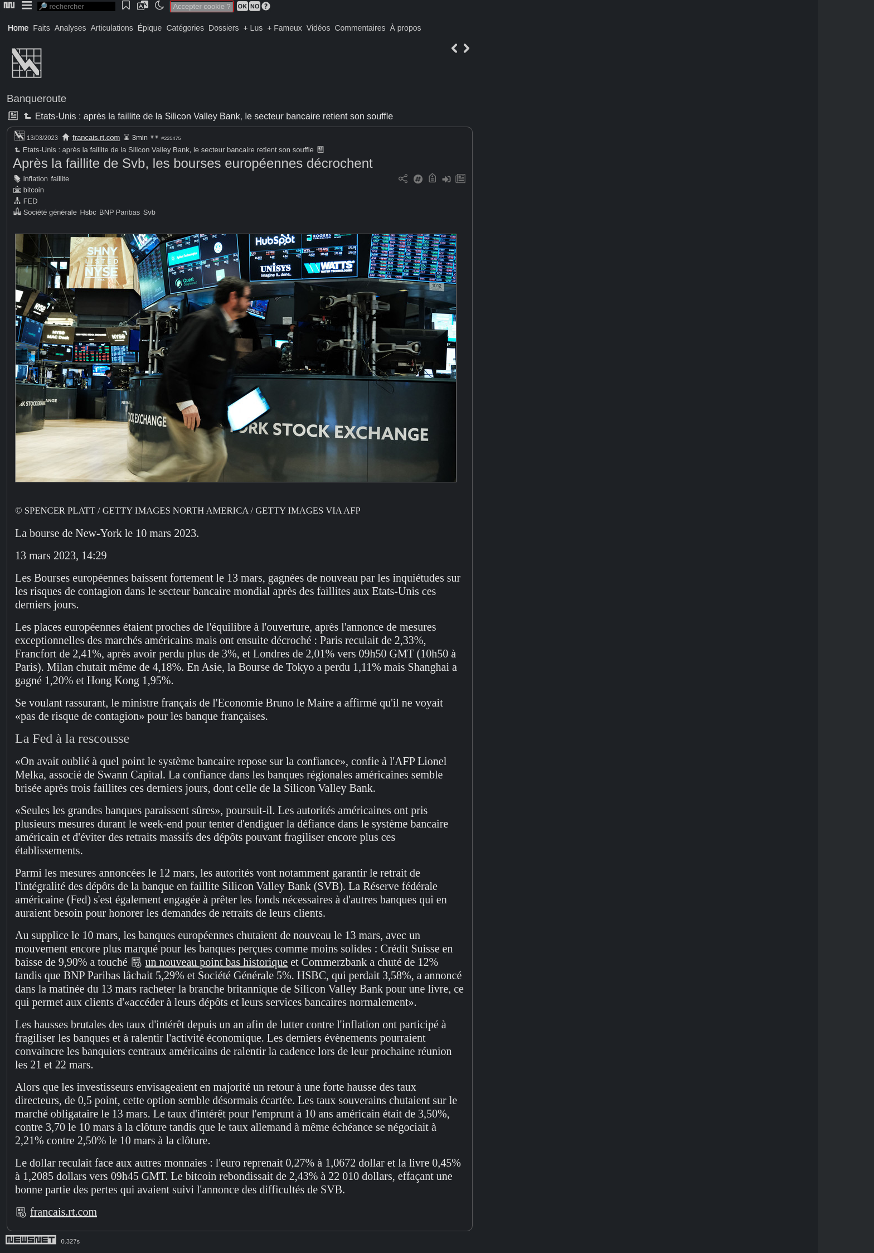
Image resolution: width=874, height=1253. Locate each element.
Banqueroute (36, 98)
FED (30, 201)
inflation (35, 179)
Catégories (185, 27)
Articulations (112, 27)
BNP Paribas (119, 212)
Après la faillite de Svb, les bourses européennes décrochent (193, 163)
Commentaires (359, 27)
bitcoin (33, 190)
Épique (150, 27)
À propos (405, 27)
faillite (60, 179)
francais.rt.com (96, 137)
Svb (149, 212)
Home (18, 27)
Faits (41, 27)
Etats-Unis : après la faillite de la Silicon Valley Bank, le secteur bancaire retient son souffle (207, 116)
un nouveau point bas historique (216, 962)
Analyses (70, 27)
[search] (76, 6)
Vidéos (319, 27)
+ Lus (253, 27)
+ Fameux (284, 27)
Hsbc (88, 212)
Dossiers (223, 27)
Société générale (50, 212)
